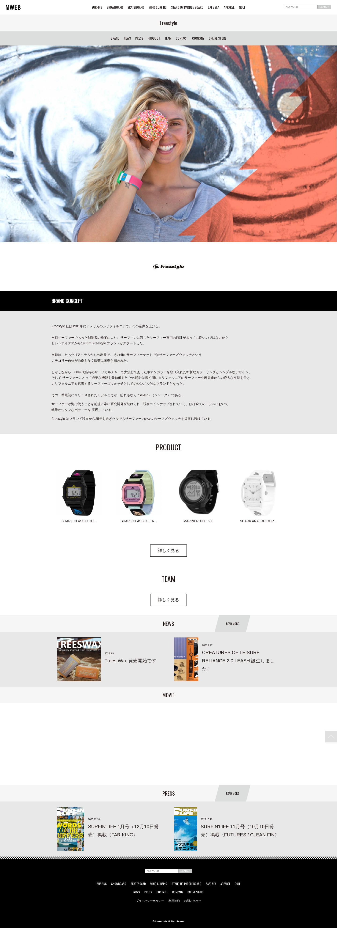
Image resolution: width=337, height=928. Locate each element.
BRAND (115, 38)
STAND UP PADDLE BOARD (187, 7)
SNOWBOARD (115, 7)
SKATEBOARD (136, 7)
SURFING (97, 7)
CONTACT (182, 38)
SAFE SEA (213, 7)
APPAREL (229, 7)
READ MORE (232, 624)
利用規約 (174, 900)
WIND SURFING (158, 7)
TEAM (168, 38)
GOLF (242, 7)
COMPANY (198, 38)
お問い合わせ (192, 900)
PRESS (139, 38)
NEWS (127, 38)
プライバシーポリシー (150, 900)
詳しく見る (168, 550)
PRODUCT (154, 38)
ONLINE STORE (217, 38)
